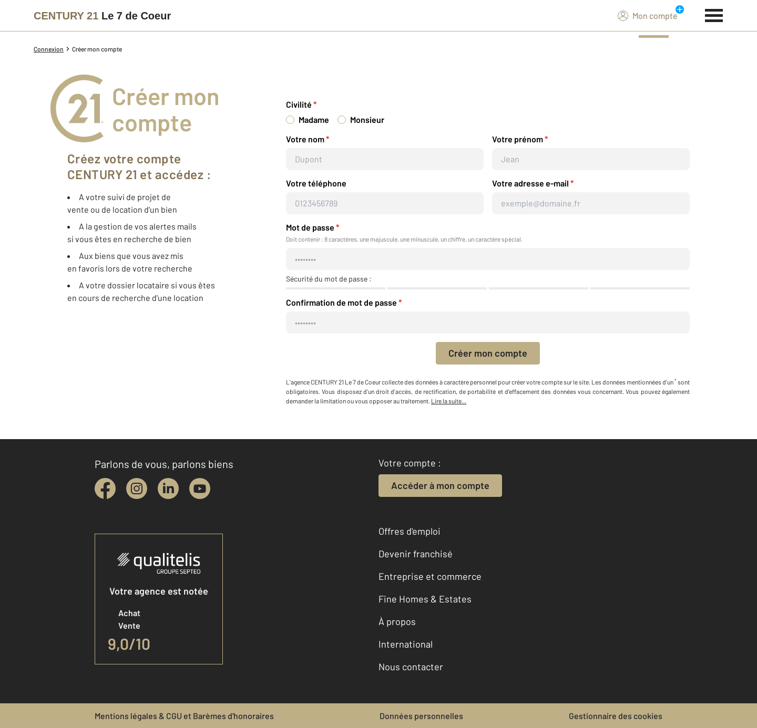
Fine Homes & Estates (425, 599)
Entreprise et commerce (430, 576)
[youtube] (199, 488)
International (405, 644)
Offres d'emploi (409, 531)
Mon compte (648, 15)
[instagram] (136, 488)
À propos (397, 621)
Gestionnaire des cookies (615, 716)
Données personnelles (421, 716)
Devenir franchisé (415, 553)
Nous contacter (410, 666)
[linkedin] (168, 488)
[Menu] (714, 14)
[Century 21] (102, 15)
